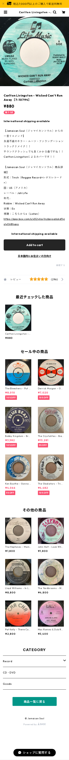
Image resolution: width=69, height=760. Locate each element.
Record (7, 661)
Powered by (34, 724)
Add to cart (34, 245)
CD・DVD (9, 672)
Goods (7, 684)
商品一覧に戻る (34, 701)
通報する (60, 265)
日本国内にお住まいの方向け (34, 256)
